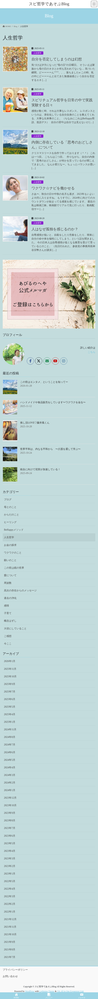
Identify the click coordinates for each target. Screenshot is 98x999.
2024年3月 (9, 775)
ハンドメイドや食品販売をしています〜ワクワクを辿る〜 (53, 402)
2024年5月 (9, 760)
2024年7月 (9, 744)
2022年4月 (9, 888)
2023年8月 (9, 820)
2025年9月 (9, 684)
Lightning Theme (46, 991)
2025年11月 (10, 669)
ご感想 (8, 636)
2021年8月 (9, 949)
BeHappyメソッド (14, 529)
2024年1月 (9, 790)
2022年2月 (9, 904)
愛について (10, 575)
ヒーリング (10, 522)
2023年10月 (10, 805)
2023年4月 (9, 851)
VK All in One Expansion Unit (70, 991)
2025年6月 (9, 699)
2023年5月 (9, 843)
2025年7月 (9, 691)
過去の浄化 (10, 598)
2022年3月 (9, 896)
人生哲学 (37, 53)
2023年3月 (9, 858)
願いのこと (10, 560)
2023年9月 (9, 813)
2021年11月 (10, 926)
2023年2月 (9, 866)
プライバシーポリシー (15, 969)
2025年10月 (10, 676)
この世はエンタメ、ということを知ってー (44, 382)
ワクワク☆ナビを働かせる (53, 188)
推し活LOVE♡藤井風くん (34, 422)
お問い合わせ (10, 976)
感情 (6, 605)
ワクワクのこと (13, 552)
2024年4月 (9, 767)
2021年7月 (9, 957)
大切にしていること (15, 628)
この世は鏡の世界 (14, 567)
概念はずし (10, 620)
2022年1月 (9, 911)
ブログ (8, 499)
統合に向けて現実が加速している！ (40, 469)
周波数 (8, 583)
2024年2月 (9, 782)
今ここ (8, 643)
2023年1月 (9, 873)
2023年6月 (9, 835)
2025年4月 (9, 714)
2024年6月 (9, 752)
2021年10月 (10, 934)
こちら (91, 352)
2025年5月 (9, 706)
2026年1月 (9, 661)
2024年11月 (10, 729)
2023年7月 (9, 828)
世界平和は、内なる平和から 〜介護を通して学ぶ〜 (50, 449)
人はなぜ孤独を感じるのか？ (54, 229)
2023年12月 (10, 797)
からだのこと (11, 514)
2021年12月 (10, 919)
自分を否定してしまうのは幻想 (56, 59)
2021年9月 (9, 942)
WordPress (29, 991)
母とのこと (10, 507)
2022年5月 (9, 881)
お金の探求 (10, 545)
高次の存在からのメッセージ (20, 590)
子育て (8, 613)
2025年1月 (9, 722)
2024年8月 (9, 737)
